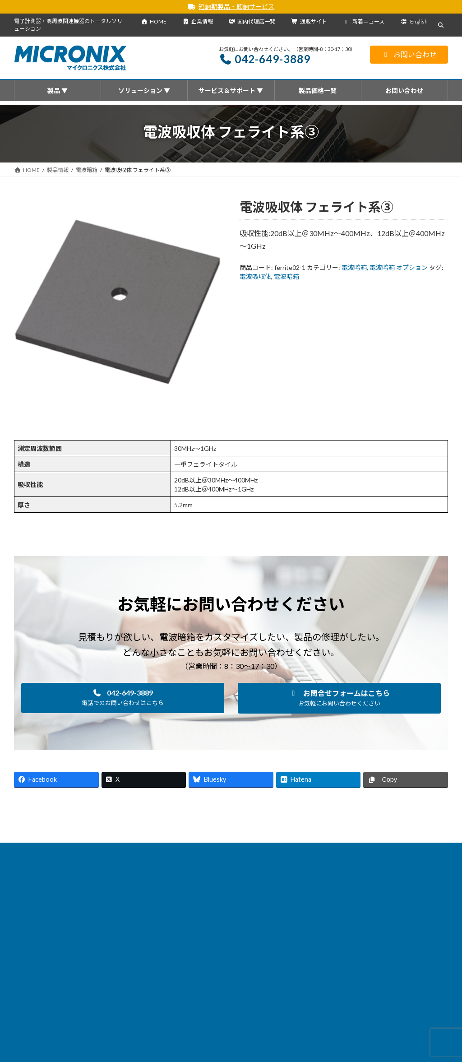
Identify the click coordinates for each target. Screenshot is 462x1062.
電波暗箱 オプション (399, 267)
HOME (153, 21)
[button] (122, 698)
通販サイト (309, 21)
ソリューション (165, 851)
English (414, 21)
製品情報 (68, 851)
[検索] (425, 895)
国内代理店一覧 (251, 21)
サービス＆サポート (225, 851)
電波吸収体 (255, 276)
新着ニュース (364, 21)
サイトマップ (378, 851)
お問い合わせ (409, 54)
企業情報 (197, 21)
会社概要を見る (195, 978)
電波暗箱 (354, 267)
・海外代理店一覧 (192, 1002)
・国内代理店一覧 (192, 990)
